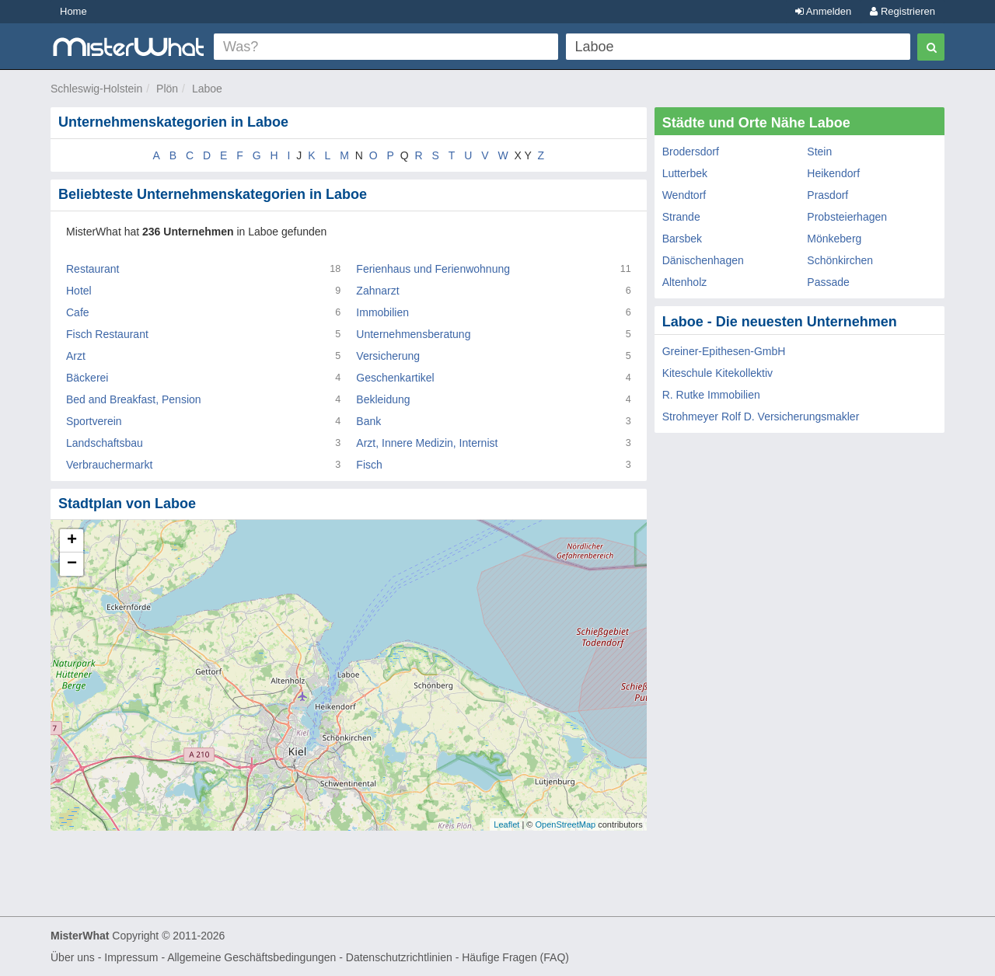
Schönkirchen (840, 260)
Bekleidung (383, 399)
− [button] (72, 564)
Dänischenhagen (703, 260)
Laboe (207, 88)
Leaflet (506, 824)
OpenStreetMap (565, 824)
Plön (167, 88)
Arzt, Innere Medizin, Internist (427, 443)
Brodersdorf (690, 151)
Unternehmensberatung (413, 334)
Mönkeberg (834, 238)
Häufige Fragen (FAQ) (515, 957)
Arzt (76, 356)
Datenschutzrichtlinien (399, 957)
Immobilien (382, 312)
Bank (368, 421)
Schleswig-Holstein (96, 88)
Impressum (131, 957)
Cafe (77, 312)
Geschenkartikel (395, 377)
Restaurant (92, 269)
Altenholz (684, 282)
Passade (828, 282)
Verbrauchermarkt (109, 464)
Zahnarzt (377, 290)
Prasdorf (827, 195)
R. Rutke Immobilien (711, 395)
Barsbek (682, 238)
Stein (819, 151)
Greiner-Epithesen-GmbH (724, 351)
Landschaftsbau (104, 443)
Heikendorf (833, 173)
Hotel (79, 290)
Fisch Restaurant (107, 334)
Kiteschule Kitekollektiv (717, 373)
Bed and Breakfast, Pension (133, 399)
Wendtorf (684, 195)
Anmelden (823, 11)
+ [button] (72, 540)
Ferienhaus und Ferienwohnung (433, 269)
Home (73, 11)
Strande (681, 217)
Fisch (369, 464)
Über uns (73, 957)
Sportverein (94, 421)
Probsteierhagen (847, 217)
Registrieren (902, 11)
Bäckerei (87, 377)
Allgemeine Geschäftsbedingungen (251, 957)
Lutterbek (684, 173)
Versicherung (388, 356)
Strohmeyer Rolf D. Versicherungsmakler (761, 416)
